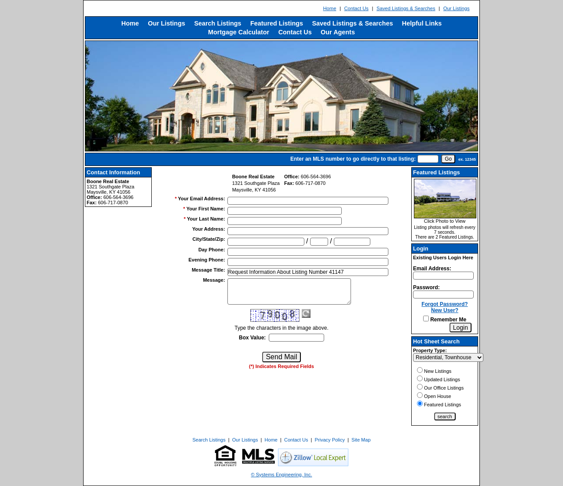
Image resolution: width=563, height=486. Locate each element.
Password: (426, 287)
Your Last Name (206, 218)
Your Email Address (201, 198)
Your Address (208, 229)
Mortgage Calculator (238, 32)
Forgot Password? (444, 304)
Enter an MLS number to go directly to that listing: (353, 159)
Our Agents (338, 32)
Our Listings (456, 8)
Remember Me (444, 320)
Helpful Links (422, 23)
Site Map (360, 439)
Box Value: (252, 338)
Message (214, 280)
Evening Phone (206, 259)
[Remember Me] (426, 318)
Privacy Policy (330, 439)
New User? (444, 310)
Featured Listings (276, 23)
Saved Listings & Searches (406, 8)
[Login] (461, 327)
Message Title (208, 269)
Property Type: (430, 350)
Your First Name (205, 208)
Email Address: (432, 268)
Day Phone (211, 249)
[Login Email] (443, 276)
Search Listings (217, 23)
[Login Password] (443, 294)
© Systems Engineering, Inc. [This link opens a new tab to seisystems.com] (281, 474)
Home (329, 8)
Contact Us (356, 8)
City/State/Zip (209, 239)
